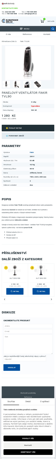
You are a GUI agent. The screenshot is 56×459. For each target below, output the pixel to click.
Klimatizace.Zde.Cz (9, 41)
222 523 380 (10, 12)
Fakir (32, 152)
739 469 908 (12, 14)
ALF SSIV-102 (41, 278)
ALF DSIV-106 (15, 278)
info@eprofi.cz (31, 14)
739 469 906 (31, 12)
